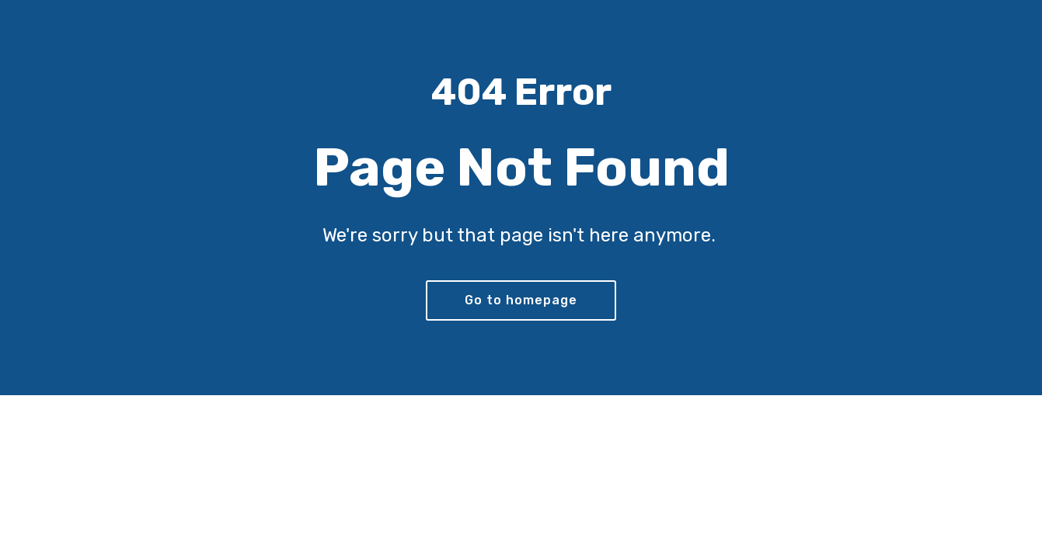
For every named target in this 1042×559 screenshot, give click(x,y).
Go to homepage (521, 300)
